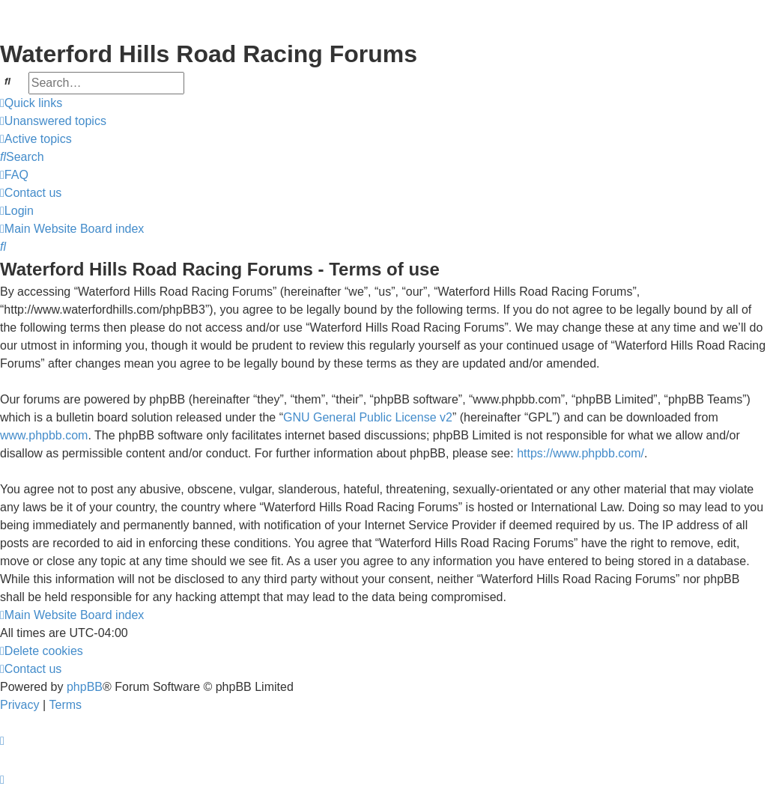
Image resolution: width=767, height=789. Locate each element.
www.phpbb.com (44, 435)
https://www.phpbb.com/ (580, 453)
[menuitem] (53, 121)
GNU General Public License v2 (367, 417)
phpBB (85, 686)
